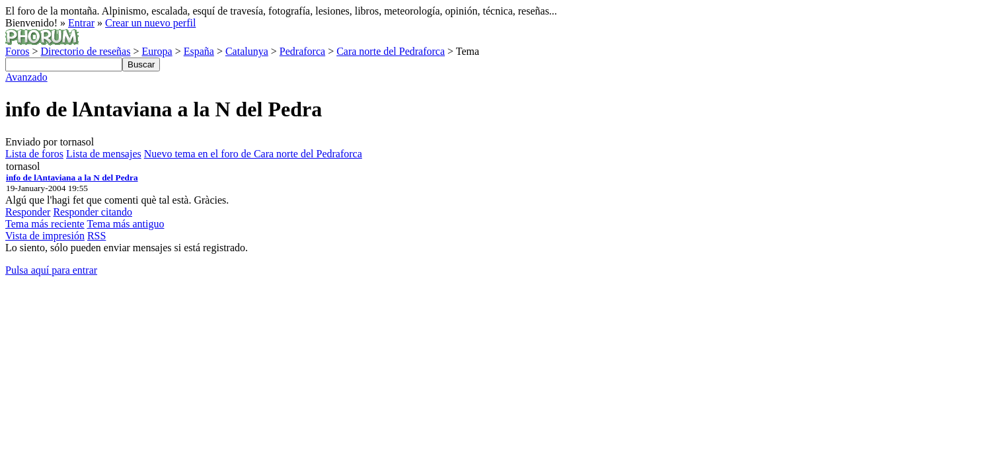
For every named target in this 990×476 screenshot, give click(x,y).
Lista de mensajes (103, 153)
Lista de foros (34, 153)
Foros (17, 51)
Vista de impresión (45, 235)
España (199, 51)
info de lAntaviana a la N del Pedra (72, 177)
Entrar (81, 22)
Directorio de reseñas (85, 51)
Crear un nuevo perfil (150, 22)
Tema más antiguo (125, 223)
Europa (156, 51)
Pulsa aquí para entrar (51, 270)
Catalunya (246, 51)
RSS (96, 235)
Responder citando (92, 212)
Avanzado (26, 77)
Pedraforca (302, 51)
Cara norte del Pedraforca (390, 51)
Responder (27, 212)
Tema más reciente (45, 223)
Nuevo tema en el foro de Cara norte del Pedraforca (253, 153)
